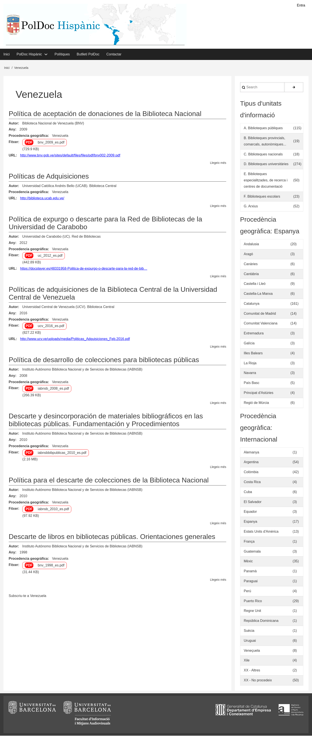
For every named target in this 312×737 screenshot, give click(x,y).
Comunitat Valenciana (260, 324)
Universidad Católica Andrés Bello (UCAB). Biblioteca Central (69, 187)
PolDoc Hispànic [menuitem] (29, 55)
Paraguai (251, 582)
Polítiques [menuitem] (62, 55)
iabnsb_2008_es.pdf (53, 390)
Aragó (248, 255)
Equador (250, 513)
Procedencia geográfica (28, 137)
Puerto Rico (253, 602)
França (249, 543)
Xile (247, 661)
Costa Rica (252, 483)
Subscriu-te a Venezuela (27, 597)
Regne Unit (252, 612)
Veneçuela (252, 651)
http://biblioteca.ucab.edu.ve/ (42, 199)
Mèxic (248, 562)
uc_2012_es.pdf (50, 257)
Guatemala (252, 552)
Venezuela (60, 137)
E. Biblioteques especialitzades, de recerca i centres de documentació (266, 181)
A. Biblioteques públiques (263, 129)
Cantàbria (251, 275)
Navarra (250, 374)
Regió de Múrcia (256, 404)
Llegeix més (218, 164)
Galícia (249, 344)
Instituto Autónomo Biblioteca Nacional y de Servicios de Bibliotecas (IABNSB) (82, 371)
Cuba (248, 493)
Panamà (250, 572)
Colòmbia (251, 473)
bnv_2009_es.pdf (51, 143)
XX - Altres (252, 671)
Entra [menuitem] (301, 5)
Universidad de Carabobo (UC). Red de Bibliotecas (61, 238)
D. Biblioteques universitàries (266, 165)
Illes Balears (253, 354)
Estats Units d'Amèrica (261, 533)
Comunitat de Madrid (260, 314)
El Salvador (253, 503)
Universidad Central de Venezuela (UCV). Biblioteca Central (68, 308)
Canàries (251, 265)
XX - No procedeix (258, 681)
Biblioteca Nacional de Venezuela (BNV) (53, 124)
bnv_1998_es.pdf (51, 566)
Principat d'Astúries (258, 394)
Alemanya (251, 453)
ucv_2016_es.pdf (51, 327)
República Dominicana (261, 622)
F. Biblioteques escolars (262, 197)
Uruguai (250, 642)
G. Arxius (251, 207)
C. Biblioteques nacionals (263, 155)
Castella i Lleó (255, 285)
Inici (7, 69)
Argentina (251, 463)
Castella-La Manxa (258, 295)
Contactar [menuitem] (113, 55)
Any (12, 130)
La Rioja (250, 364)
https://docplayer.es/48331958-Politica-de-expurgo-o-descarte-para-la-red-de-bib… (83, 270)
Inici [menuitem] (6, 55)
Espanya (250, 523)
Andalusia (251, 245)
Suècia (249, 632)
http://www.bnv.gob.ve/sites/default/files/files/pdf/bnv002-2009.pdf (70, 156)
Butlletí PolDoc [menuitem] (88, 55)
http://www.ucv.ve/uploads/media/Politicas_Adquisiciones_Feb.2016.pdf (75, 340)
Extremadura (254, 334)
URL (12, 156)
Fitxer (13, 143)
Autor (13, 124)
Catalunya (251, 305)
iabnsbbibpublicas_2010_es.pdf (62, 454)
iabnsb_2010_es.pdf (53, 510)
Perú (247, 592)
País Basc (251, 384)
